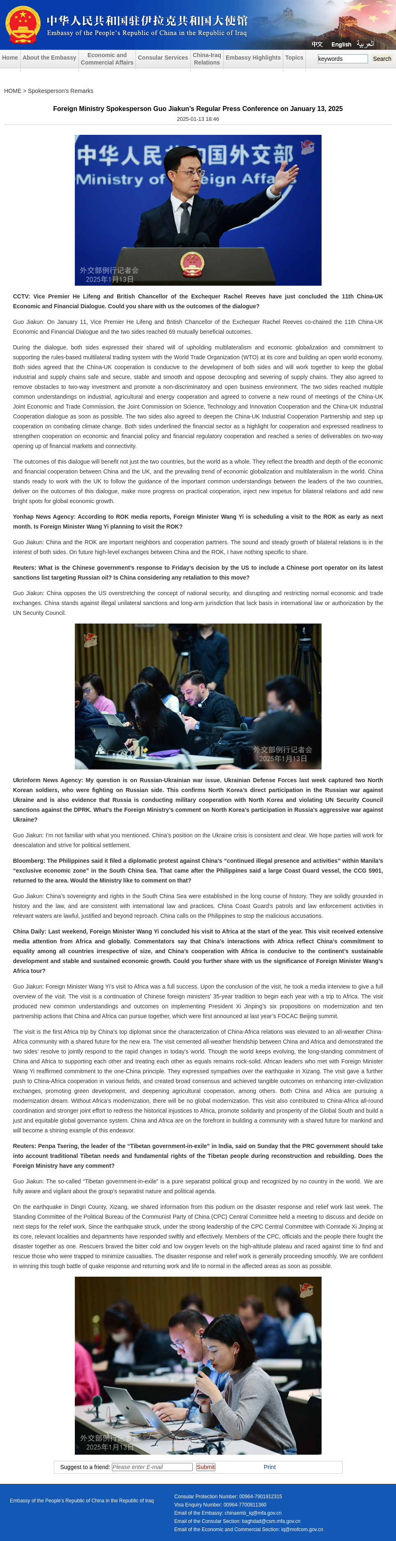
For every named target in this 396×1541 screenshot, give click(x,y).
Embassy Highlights (253, 57)
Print (270, 1467)
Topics (294, 57)
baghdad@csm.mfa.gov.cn (271, 1521)
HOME (12, 91)
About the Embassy (49, 57)
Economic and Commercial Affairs (107, 59)
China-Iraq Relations (207, 59)
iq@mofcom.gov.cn (302, 1529)
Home (10, 57)
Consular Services (163, 57)
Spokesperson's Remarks (60, 91)
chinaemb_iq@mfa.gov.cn (253, 1513)
